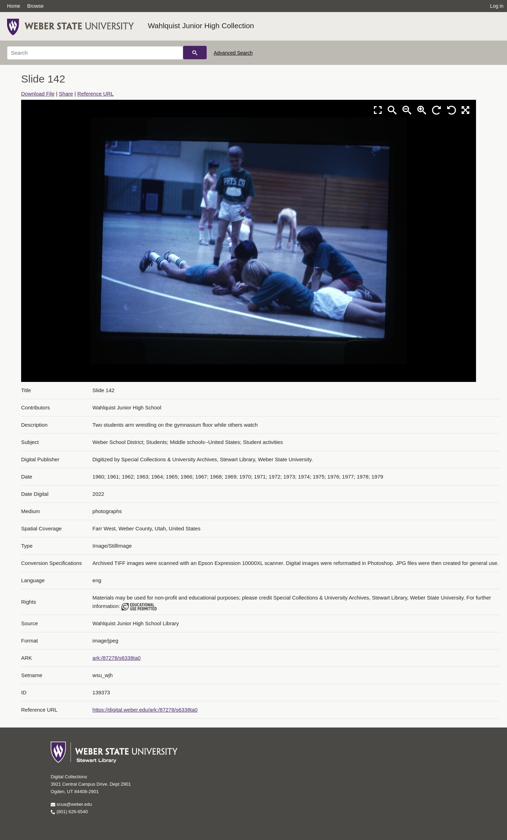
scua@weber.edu (71, 804)
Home (13, 6)
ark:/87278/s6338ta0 (117, 658)
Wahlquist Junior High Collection (201, 26)
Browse (35, 6)
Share (66, 94)
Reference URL (95, 94)
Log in (496, 6)
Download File (38, 94)
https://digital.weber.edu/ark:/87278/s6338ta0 (145, 710)
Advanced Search (233, 53)
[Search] (95, 53)
